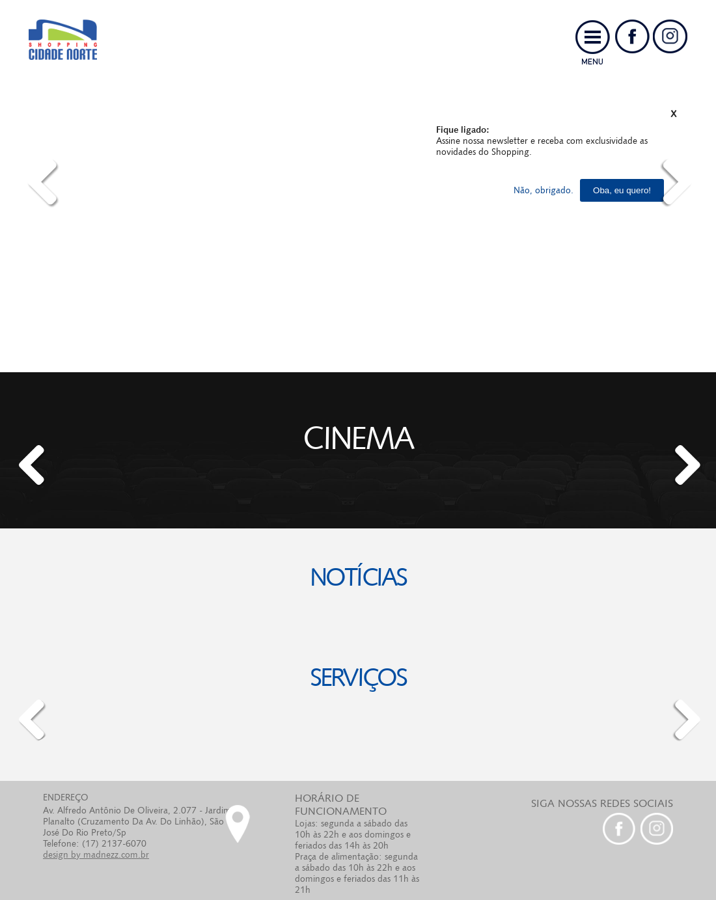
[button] (30, 465)
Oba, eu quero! (622, 190)
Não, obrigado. (543, 189)
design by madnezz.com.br (96, 854)
